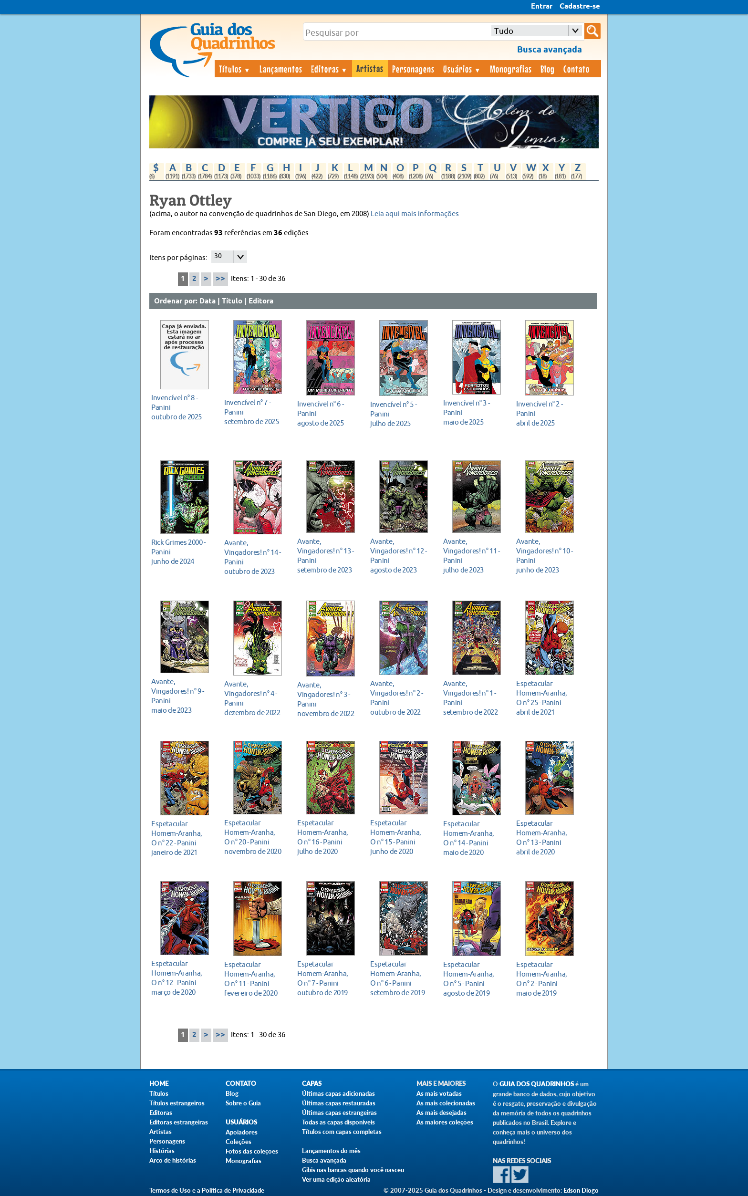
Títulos (235, 68)
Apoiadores (242, 1132)
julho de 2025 (401, 414)
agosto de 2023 (401, 555)
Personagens (413, 68)
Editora (261, 301)
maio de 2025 (474, 412)
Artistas (370, 68)
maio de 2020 (474, 838)
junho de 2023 (547, 555)
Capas (312, 1083)
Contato (576, 68)
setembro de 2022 (474, 698)
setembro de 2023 (328, 555)
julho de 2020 (328, 837)
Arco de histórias (172, 1160)
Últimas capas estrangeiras (339, 1112)
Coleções (238, 1141)
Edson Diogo (581, 1190)
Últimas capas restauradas (338, 1103)
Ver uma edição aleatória (336, 1179)
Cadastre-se (580, 6)
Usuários (462, 68)
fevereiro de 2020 (255, 979)
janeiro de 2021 (182, 838)
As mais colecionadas (445, 1103)
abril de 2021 (547, 698)
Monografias (511, 68)
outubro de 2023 (255, 557)
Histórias (162, 1150)
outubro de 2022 (401, 698)
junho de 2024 (182, 552)
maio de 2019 (547, 979)
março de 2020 (182, 978)
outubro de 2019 (328, 978)
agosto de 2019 (474, 979)
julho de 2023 (474, 555)
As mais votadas (439, 1093)
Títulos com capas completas (342, 1131)
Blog (547, 68)
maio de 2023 (182, 696)
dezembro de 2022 (255, 698)
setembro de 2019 (401, 978)
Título (232, 301)
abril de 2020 (547, 837)
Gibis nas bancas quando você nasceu (353, 1170)
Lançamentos (281, 68)
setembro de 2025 (255, 412)
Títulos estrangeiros (177, 1103)
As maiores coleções (444, 1122)
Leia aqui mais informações (415, 213)
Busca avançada (324, 1160)
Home (158, 1083)
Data (207, 301)
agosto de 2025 (328, 413)
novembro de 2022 (328, 699)
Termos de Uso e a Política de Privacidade (206, 1190)
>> (220, 278)
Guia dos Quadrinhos (536, 1084)
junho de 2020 (401, 837)
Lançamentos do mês (331, 1150)
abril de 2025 (547, 413)
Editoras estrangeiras (178, 1122)
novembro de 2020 (255, 837)
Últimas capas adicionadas (338, 1093)
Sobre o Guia (243, 1103)
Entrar (541, 6)
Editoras (329, 68)
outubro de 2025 (182, 407)
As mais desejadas (441, 1112)
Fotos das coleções (252, 1151)
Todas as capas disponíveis (338, 1122)
